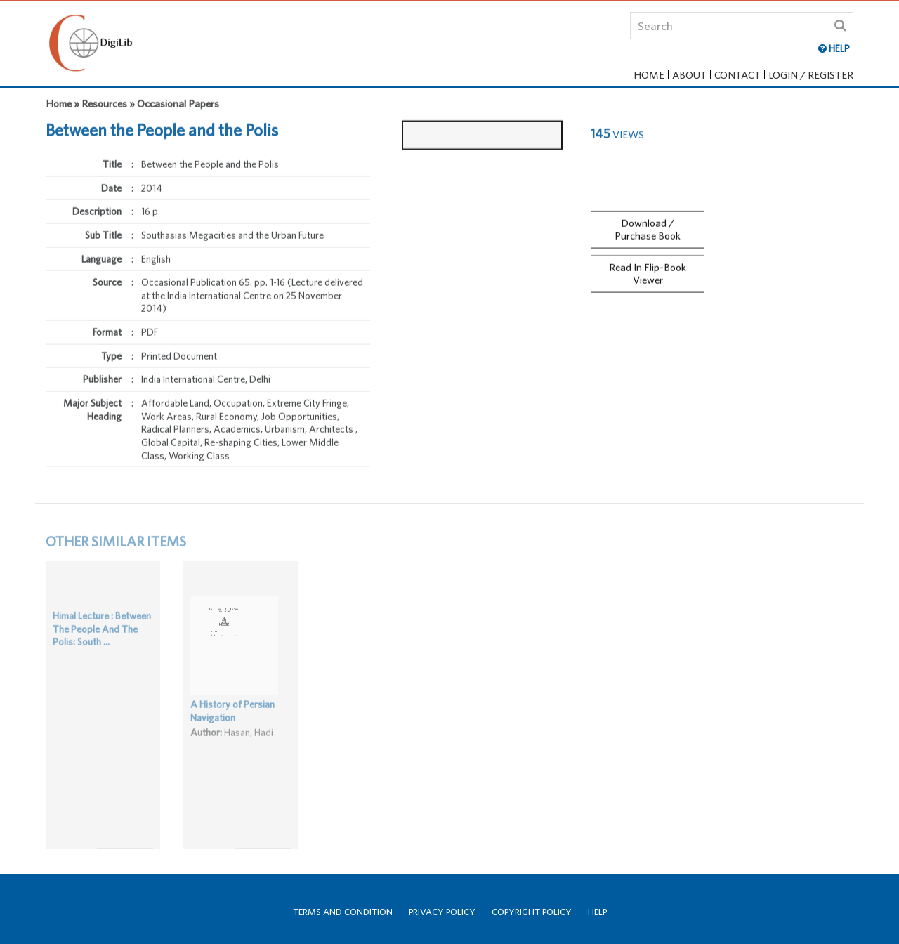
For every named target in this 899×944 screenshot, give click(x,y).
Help (597, 912)
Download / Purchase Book (648, 223)
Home (649, 74)
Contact (737, 74)
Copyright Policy (532, 912)
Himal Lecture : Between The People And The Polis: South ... (102, 641)
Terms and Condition (343, 912)
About (689, 74)
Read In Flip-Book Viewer (647, 267)
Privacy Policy (442, 912)
